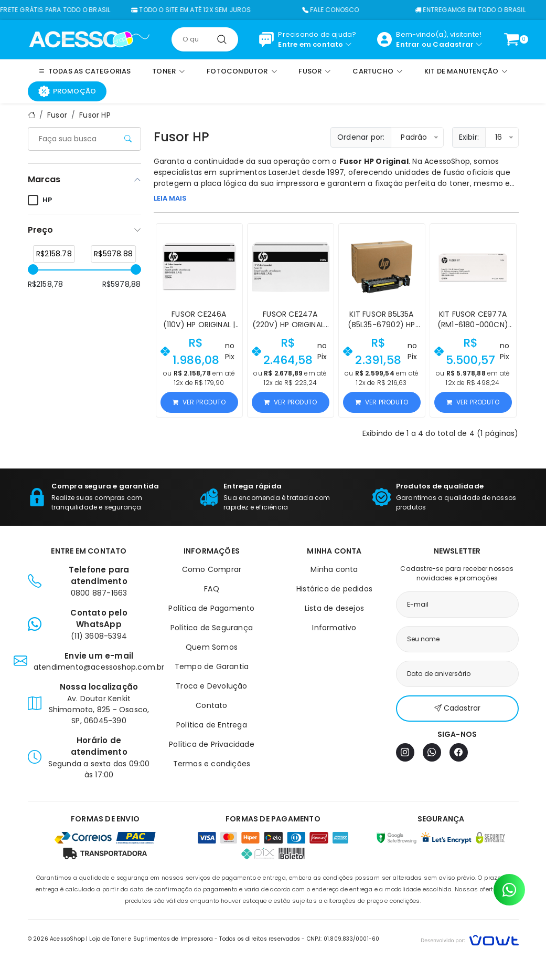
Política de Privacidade (211, 744)
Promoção (67, 91)
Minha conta (334, 569)
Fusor (57, 115)
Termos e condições (212, 763)
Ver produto (199, 402)
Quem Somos (212, 647)
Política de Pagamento (211, 608)
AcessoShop (447, 161)
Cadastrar (453, 44)
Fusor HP (95, 115)
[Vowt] (470, 938)
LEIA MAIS (170, 198)
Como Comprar (211, 569)
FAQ (211, 589)
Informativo (334, 627)
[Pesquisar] (222, 39)
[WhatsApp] (432, 752)
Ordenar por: (360, 137)
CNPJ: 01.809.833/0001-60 (343, 939)
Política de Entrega (211, 725)
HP (40, 200)
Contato (211, 705)
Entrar (408, 44)
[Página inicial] (89, 39)
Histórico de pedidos (334, 589)
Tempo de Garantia (212, 666)
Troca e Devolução (211, 686)
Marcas (44, 179)
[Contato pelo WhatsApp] (509, 889)
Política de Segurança (211, 627)
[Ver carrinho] (511, 39)
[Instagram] (405, 752)
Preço (40, 230)
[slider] (33, 269)
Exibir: (469, 137)
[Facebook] (458, 752)
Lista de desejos (334, 608)
